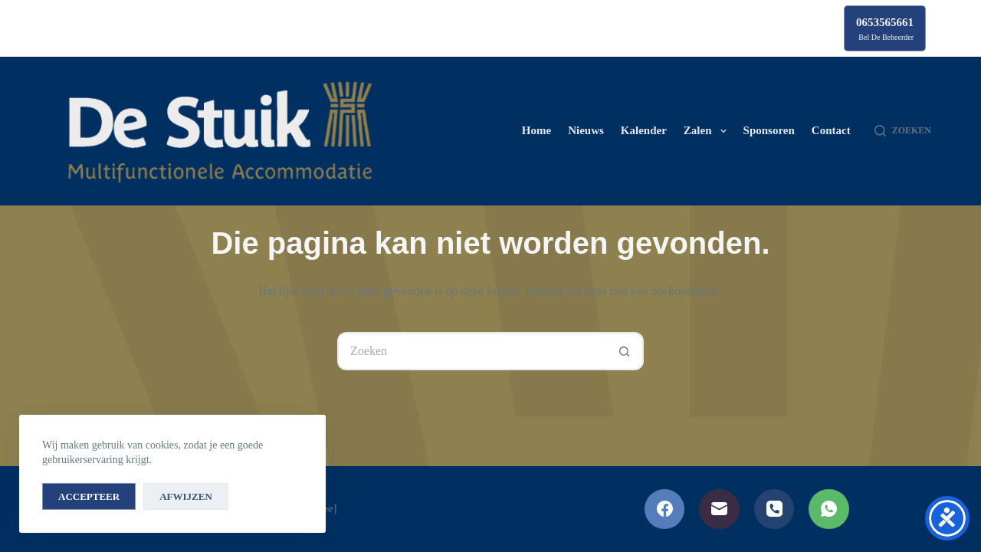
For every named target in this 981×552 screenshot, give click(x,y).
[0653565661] (885, 28)
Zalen (708, 131)
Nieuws (586, 130)
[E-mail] (719, 509)
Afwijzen (185, 496)
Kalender (644, 130)
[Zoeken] (902, 131)
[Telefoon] (774, 509)
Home (536, 130)
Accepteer (89, 496)
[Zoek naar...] (471, 351)
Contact (831, 130)
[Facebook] (665, 509)
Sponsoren (769, 130)
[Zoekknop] (624, 351)
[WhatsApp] (829, 509)
